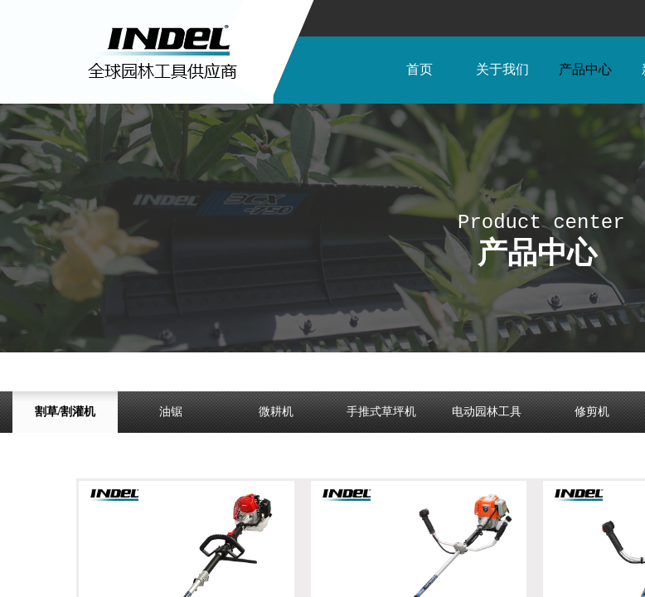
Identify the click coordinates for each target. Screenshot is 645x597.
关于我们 (502, 69)
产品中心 (585, 69)
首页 (419, 69)
